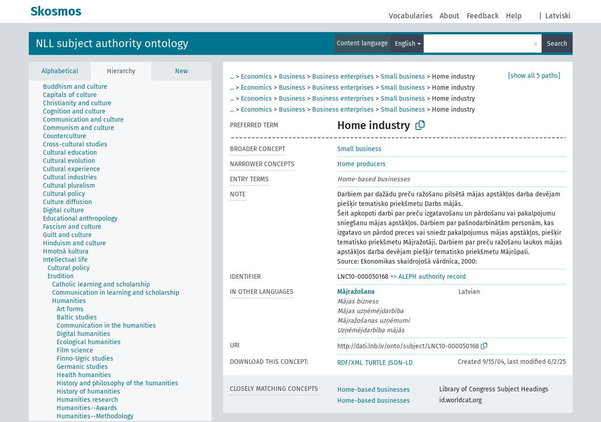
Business (292, 77)
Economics (256, 77)
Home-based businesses (373, 390)
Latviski (558, 15)
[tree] (120, 251)
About (449, 15)
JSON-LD (400, 363)
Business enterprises (343, 77)
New (181, 71)
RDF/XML (350, 363)
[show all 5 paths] (534, 76)
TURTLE (375, 363)
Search (557, 44)
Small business (403, 77)
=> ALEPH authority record (428, 277)
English (405, 44)
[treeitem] (79, 87)
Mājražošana (356, 292)
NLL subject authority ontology (112, 43)
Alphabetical (60, 71)
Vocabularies (410, 15)
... (232, 77)
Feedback (483, 15)
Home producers (361, 164)
